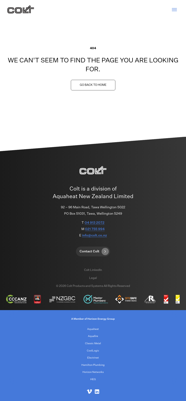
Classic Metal (93, 343)
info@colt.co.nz (94, 235)
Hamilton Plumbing (93, 365)
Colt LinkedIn (93, 270)
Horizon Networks (93, 372)
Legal (93, 278)
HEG (93, 379)
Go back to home (93, 85)
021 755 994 (95, 229)
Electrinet (93, 358)
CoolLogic (93, 350)
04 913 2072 (94, 222)
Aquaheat (93, 329)
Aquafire (93, 336)
